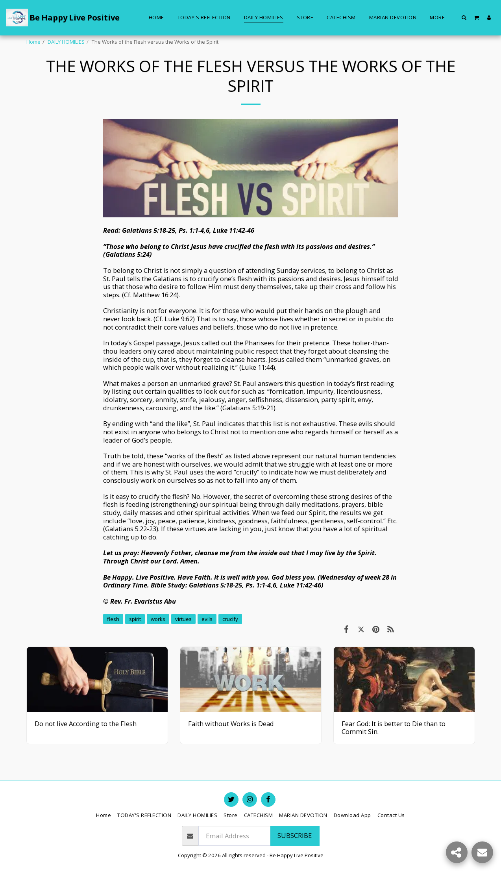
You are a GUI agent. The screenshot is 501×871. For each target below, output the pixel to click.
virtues (183, 619)
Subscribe (294, 835)
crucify (230, 619)
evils (207, 619)
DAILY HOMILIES (66, 41)
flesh (113, 619)
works (158, 619)
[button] (464, 17)
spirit (135, 619)
